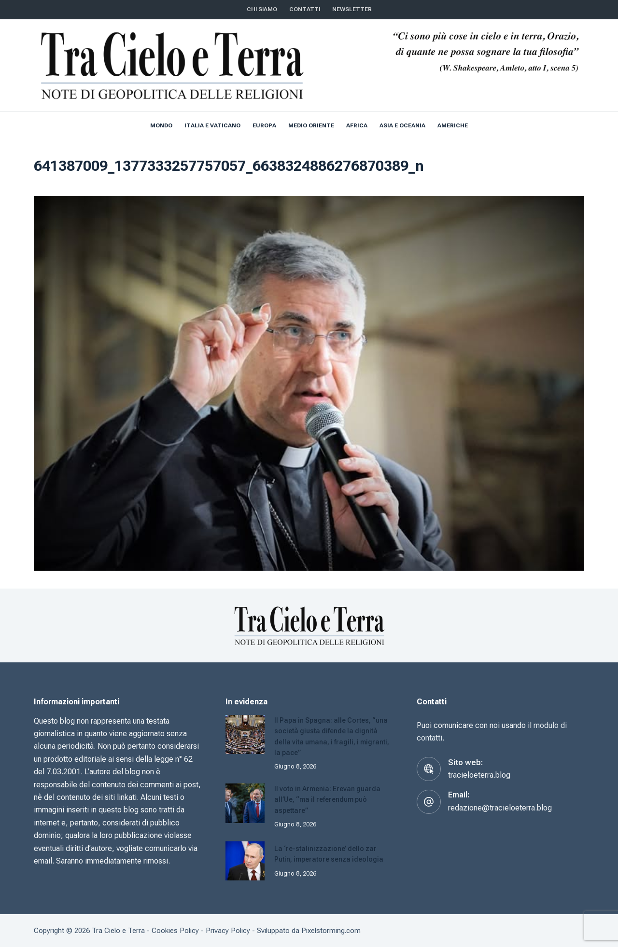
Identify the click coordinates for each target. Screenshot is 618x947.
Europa (264, 125)
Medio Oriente (311, 125)
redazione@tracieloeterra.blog (500, 807)
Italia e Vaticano (212, 125)
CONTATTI (304, 9)
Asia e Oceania (402, 125)
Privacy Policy (228, 930)
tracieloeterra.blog (479, 775)
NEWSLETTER (352, 9)
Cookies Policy (175, 930)
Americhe (452, 125)
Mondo (161, 125)
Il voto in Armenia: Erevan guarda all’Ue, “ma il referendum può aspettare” (330, 799)
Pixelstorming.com (331, 930)
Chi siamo (262, 9)
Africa (356, 125)
